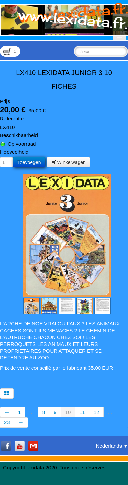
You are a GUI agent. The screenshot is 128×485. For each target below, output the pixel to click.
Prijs (5, 101)
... (31, 412)
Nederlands (112, 446)
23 (7, 422)
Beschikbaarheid (19, 135)
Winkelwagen (68, 162)
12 (96, 412)
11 (82, 412)
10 (68, 412)
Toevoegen (29, 162)
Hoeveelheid (14, 152)
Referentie (12, 118)
